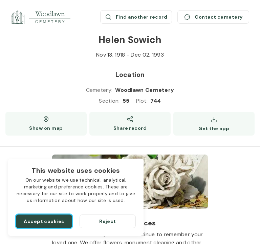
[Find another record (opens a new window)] (136, 17)
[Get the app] (214, 124)
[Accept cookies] (44, 221)
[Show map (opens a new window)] (46, 124)
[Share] (130, 124)
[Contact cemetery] (213, 17)
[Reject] (108, 221)
